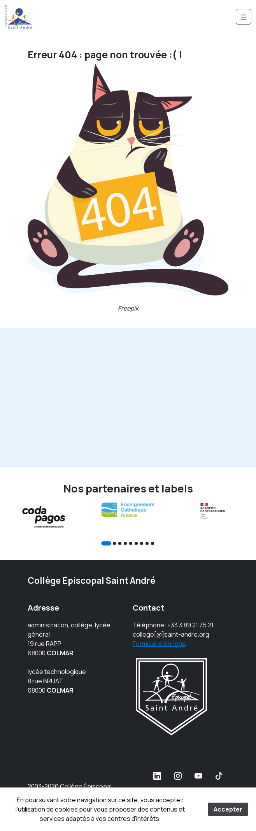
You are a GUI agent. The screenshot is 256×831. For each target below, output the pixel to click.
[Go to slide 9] (152, 543)
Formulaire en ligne (159, 643)
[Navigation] (243, 16)
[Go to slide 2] (114, 543)
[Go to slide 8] (147, 543)
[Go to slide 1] (106, 543)
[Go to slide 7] (141, 543)
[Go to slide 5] (130, 543)
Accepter (228, 809)
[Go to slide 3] (119, 543)
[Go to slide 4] (125, 543)
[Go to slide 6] (136, 543)
